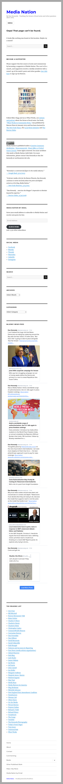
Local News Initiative (31, 128)
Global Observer (13, 653)
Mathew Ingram (14, 678)
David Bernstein (13, 640)
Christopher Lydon (14, 628)
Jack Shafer (12, 658)
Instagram (12, 259)
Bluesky (11, 250)
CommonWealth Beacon (16, 631)
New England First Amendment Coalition (22, 692)
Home (8, 743)
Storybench (12, 715)
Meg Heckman (13, 687)
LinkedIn (11, 257)
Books (8, 760)
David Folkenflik (14, 643)
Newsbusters (12, 695)
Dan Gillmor (12, 638)
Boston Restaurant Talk (16, 616)
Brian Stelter (12, 618)
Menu (10, 23)
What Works (12, 732)
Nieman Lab (12, 697)
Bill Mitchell (12, 613)
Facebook (11, 247)
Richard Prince (13, 712)
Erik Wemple (12, 645)
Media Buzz (12, 682)
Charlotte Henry (14, 623)
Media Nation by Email (14, 773)
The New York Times (13, 128)
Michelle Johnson (14, 690)
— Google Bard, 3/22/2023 (15, 173)
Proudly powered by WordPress (24, 778)
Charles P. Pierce (14, 621)
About (8, 747)
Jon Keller (11, 670)
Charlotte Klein (13, 626)
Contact (9, 751)
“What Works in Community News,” (19, 123)
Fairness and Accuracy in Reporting (20, 648)
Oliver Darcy (12, 700)
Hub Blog (11, 655)
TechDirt (11, 720)
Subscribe (14, 227)
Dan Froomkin (13, 635)
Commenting (11, 756)
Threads (11, 252)
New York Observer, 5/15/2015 (19, 185)
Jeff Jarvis (11, 665)
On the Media (13, 702)
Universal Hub (13, 729)
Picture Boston (13, 705)
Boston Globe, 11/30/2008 (17, 195)
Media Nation (21, 11)
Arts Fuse (11, 611)
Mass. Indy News (12, 769)
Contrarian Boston (14, 633)
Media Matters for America (17, 685)
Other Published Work (14, 764)
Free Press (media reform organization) (22, 650)
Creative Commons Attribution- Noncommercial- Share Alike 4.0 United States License (25, 148)
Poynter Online (13, 707)
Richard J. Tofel (13, 710)
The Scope (11, 717)
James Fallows (13, 660)
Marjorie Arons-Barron (16, 675)
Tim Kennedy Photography (17, 722)
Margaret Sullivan (14, 673)
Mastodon (11, 254)
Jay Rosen (11, 663)
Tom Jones (12, 727)
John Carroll (12, 668)
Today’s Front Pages (15, 724)
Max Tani (11, 680)
